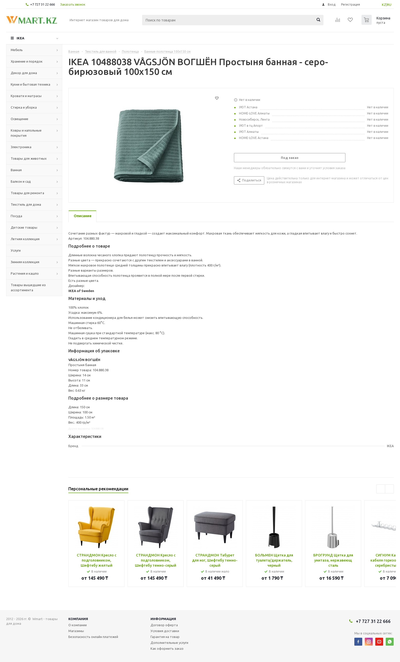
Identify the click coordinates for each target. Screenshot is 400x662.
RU (389, 4)
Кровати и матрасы (26, 96)
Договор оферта (164, 625)
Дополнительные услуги (169, 642)
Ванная (16, 170)
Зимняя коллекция (25, 262)
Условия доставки (165, 631)
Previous (381, 489)
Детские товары (24, 227)
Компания (78, 619)
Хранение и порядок (27, 61)
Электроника (21, 147)
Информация (163, 619)
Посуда (16, 216)
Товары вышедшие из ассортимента (28, 287)
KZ (384, 4)
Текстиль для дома (26, 204)
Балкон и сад (21, 181)
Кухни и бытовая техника (30, 84)
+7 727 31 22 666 (42, 4)
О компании (77, 625)
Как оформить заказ (167, 648)
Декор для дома (24, 73)
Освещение (19, 119)
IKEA (20, 38)
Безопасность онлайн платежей (93, 636)
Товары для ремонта (27, 193)
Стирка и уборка (24, 107)
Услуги (16, 250)
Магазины (76, 631)
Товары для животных (29, 158)
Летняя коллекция (25, 239)
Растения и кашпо (25, 273)
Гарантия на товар (165, 636)
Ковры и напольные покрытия (26, 133)
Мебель (17, 50)
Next (389, 489)
